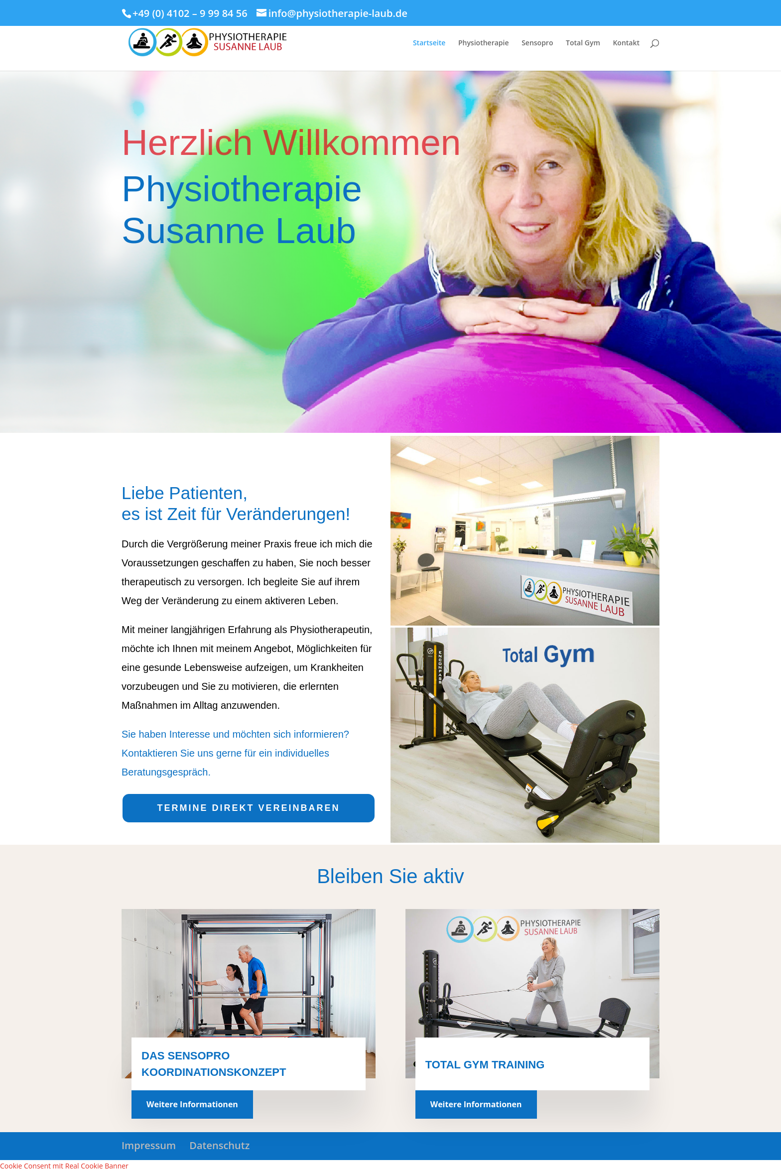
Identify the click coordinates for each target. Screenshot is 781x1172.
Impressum (149, 1145)
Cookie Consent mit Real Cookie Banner (64, 1166)
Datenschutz (219, 1145)
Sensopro (537, 43)
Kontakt (626, 43)
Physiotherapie (483, 43)
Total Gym (583, 43)
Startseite (429, 43)
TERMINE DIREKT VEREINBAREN (248, 808)
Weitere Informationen (192, 1104)
